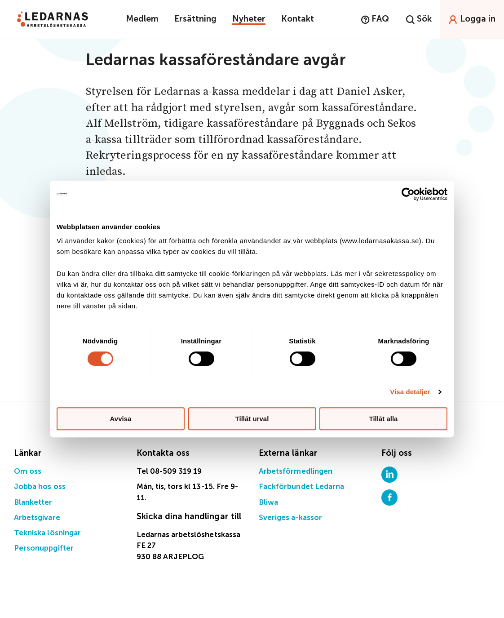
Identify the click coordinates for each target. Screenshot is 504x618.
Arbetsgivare (37, 518)
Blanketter (33, 503)
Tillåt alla (383, 418)
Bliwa (268, 503)
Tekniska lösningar (47, 533)
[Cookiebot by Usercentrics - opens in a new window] (408, 194)
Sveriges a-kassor (290, 518)
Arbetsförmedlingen (295, 472)
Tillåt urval (252, 418)
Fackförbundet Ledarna (301, 487)
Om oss (27, 472)
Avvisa (121, 418)
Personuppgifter (44, 548)
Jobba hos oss (40, 487)
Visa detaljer (410, 392)
